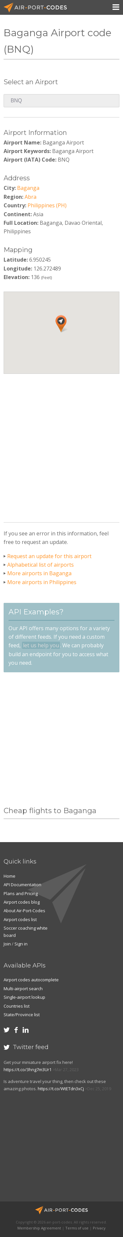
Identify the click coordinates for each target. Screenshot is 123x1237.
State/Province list (22, 1015)
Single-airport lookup (24, 997)
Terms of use (77, 1227)
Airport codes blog (22, 902)
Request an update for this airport (49, 556)
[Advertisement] (61, 445)
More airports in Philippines (41, 582)
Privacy (99, 1227)
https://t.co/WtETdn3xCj (61, 1089)
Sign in (21, 944)
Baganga (28, 188)
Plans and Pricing (21, 893)
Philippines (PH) (47, 205)
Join (7, 944)
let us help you (41, 645)
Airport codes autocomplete (31, 980)
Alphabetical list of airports (40, 564)
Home (9, 876)
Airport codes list (20, 919)
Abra (30, 196)
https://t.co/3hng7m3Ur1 (27, 1069)
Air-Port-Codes (38, 8)
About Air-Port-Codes (24, 911)
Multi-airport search (23, 989)
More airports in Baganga (39, 573)
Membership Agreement (39, 1227)
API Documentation (22, 885)
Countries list (17, 1006)
